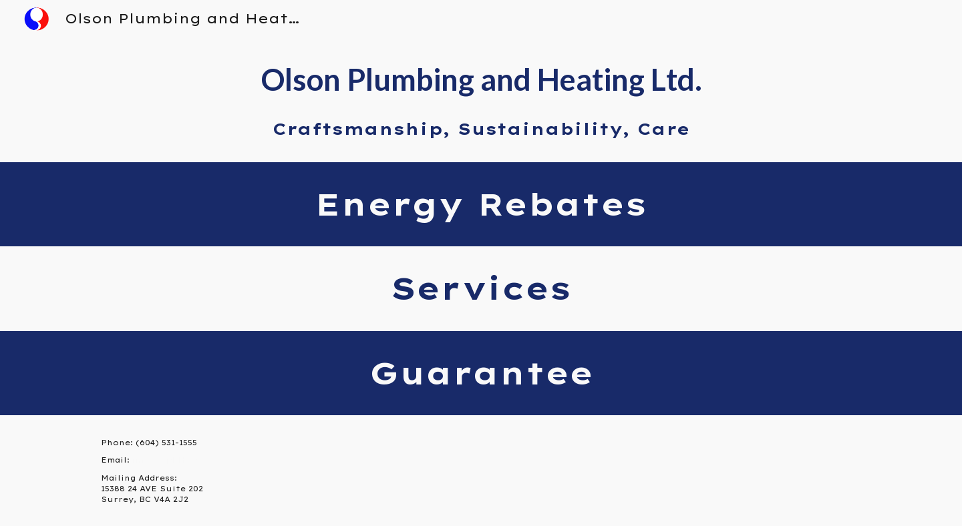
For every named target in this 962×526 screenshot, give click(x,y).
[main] (481, 99)
